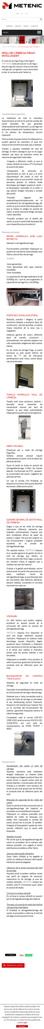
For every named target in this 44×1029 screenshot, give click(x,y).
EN (27, 13)
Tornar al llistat (13, 965)
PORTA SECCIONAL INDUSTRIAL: (22, 315)
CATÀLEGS (18, 26)
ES (22, 13)
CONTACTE (34, 26)
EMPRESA (9, 26)
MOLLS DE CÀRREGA (9, 47)
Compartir (28, 955)
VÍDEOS (26, 26)
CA (17, 13)
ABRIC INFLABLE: (14, 446)
